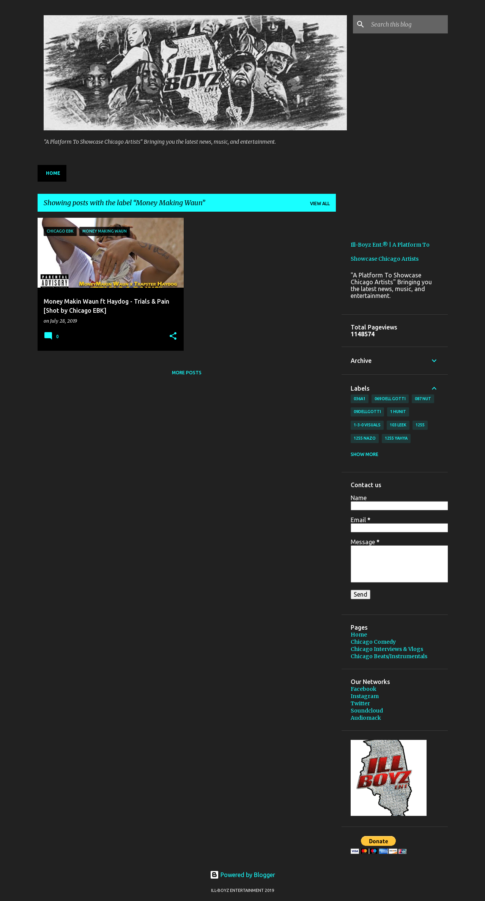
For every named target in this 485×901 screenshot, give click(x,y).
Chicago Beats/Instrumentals (389, 656)
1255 (420, 425)
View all (320, 203)
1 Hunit (398, 411)
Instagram (365, 696)
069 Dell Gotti (390, 398)
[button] (173, 336)
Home (53, 173)
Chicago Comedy (373, 641)
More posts (187, 372)
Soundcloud (367, 710)
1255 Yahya (396, 438)
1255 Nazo (365, 438)
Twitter (360, 703)
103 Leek (398, 425)
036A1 (359, 398)
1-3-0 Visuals (367, 425)
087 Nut (423, 398)
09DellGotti (367, 411)
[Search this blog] (408, 24)
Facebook (363, 689)
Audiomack (366, 717)
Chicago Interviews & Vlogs (387, 649)
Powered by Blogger (242, 874)
